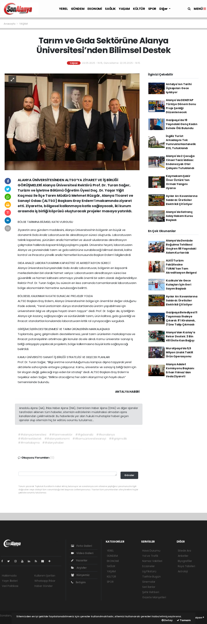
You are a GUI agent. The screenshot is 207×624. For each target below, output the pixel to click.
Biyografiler (185, 561)
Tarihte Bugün (151, 576)
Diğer (163, 9)
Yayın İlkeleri (9, 581)
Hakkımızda (9, 576)
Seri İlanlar (148, 587)
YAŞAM (124, 9)
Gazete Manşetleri (154, 597)
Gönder (129, 475)
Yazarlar (79, 560)
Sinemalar (148, 582)
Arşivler (79, 568)
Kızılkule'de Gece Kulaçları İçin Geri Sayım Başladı (178, 284)
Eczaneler (148, 566)
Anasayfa (10, 24)
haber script (8, 620)
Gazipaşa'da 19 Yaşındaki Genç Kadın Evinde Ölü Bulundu (181, 124)
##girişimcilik (118, 439)
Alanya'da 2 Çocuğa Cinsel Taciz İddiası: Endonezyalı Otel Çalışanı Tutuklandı (180, 162)
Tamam (184, 620)
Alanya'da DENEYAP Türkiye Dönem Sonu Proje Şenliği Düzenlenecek (181, 106)
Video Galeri (82, 553)
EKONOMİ (94, 9)
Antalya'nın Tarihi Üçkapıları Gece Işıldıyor (179, 88)
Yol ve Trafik (150, 556)
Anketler (183, 556)
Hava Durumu (151, 551)
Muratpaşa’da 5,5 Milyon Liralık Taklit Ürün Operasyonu (179, 352)
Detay (167, 620)
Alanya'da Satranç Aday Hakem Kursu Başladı (179, 216)
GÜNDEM (78, 9)
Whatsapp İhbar (44, 581)
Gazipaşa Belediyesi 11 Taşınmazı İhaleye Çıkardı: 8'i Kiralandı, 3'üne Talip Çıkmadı (181, 318)
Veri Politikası (10, 586)
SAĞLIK (110, 9)
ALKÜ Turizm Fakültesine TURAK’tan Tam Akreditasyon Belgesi (181, 267)
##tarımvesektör (60, 434)
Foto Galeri (81, 546)
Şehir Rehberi (150, 592)
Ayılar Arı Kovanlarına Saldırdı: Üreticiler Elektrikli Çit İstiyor (181, 200)
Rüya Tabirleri (186, 566)
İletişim (78, 582)
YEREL (63, 9)
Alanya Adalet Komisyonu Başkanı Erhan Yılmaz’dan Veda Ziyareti (180, 370)
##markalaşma (29, 443)
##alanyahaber (53, 443)
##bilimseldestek (30, 439)
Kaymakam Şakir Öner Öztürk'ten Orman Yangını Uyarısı (178, 182)
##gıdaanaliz (84, 434)
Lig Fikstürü (149, 571)
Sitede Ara (184, 551)
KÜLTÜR (139, 9)
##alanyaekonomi (57, 439)
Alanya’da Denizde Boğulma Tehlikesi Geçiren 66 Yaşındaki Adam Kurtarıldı (181, 247)
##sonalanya (105, 434)
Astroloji (183, 571)
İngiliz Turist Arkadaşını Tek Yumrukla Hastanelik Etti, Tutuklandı (181, 142)
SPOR (152, 9)
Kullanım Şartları (44, 576)
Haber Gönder (43, 586)
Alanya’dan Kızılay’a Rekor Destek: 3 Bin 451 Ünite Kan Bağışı (180, 336)
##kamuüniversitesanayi (89, 439)
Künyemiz (80, 575)
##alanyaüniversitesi (32, 434)
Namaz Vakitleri (152, 561)
